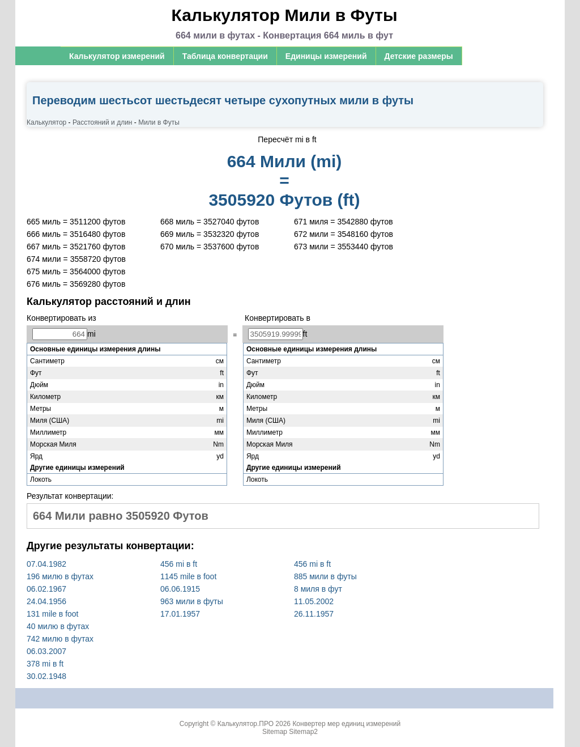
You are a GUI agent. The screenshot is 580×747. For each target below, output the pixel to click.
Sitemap (274, 732)
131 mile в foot (53, 613)
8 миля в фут (318, 588)
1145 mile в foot (188, 576)
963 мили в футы (191, 601)
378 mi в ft (45, 663)
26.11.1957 (314, 613)
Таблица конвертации (225, 56)
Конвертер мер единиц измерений (346, 724)
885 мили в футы (325, 576)
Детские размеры (419, 56)
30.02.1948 (46, 676)
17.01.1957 (180, 613)
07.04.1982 (46, 563)
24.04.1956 (46, 601)
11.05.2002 (314, 601)
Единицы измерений (326, 56)
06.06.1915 (180, 588)
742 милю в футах (60, 638)
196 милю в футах (60, 576)
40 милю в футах (58, 626)
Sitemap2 (303, 732)
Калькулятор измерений (117, 56)
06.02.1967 (46, 588)
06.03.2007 (46, 651)
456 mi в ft (178, 563)
